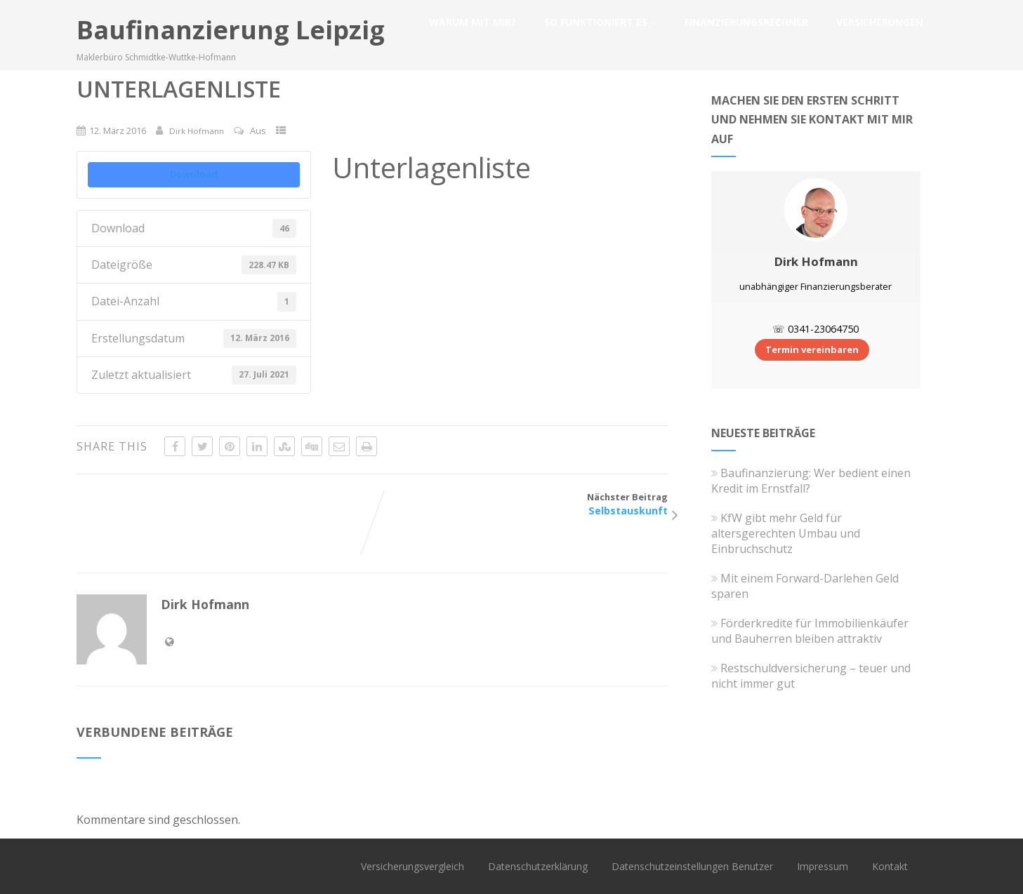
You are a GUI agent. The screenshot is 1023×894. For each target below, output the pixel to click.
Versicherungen (884, 22)
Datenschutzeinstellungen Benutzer (692, 866)
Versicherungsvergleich (412, 866)
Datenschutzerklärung (538, 866)
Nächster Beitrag (520, 504)
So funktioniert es (600, 22)
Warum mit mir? (472, 22)
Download (194, 174)
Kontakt (890, 866)
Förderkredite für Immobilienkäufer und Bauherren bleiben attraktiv (810, 630)
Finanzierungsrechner (746, 22)
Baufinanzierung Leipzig (231, 30)
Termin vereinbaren (812, 349)
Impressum (822, 866)
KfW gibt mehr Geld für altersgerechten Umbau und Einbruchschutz (785, 533)
